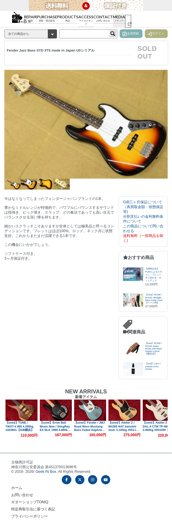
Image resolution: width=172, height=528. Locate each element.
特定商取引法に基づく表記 (33, 509)
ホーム (16, 488)
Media (119, 18)
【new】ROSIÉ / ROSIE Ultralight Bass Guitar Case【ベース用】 (153, 298)
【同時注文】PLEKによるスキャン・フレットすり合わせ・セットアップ (153, 274)
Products (67, 18)
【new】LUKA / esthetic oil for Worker (153, 366)
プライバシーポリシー (29, 516)
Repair (30, 18)
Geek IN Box (45, 472)
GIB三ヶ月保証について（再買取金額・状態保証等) (143, 207)
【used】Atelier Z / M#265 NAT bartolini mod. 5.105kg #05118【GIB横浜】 (122, 428)
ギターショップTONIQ (29, 502)
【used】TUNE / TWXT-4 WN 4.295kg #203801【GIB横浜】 (19, 426)
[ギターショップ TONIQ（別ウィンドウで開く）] (128, 21)
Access (85, 20)
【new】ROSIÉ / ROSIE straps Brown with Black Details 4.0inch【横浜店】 (153, 348)
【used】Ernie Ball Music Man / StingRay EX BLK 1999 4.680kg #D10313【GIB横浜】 (55, 428)
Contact (103, 18)
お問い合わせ (22, 495)
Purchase (47, 18)
